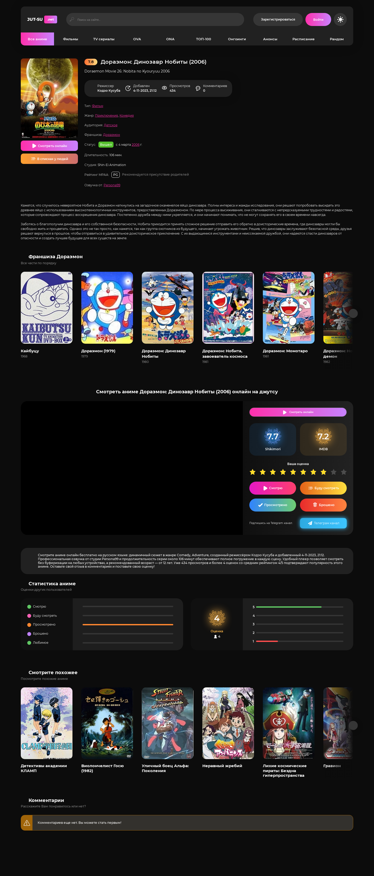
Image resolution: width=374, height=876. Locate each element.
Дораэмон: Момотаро (285, 350)
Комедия (126, 115)
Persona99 (112, 185)
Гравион (332, 765)
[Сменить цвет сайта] (340, 19)
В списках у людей (52, 159)
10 (345, 472)
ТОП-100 (203, 39)
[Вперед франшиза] (353, 313)
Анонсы (270, 39)
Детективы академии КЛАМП (44, 768)
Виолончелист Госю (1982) (102, 768)
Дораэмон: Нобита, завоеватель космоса (225, 353)
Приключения (106, 115)
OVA (137, 39)
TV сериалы (104, 39)
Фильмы (70, 39)
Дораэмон (111, 135)
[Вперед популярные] (353, 725)
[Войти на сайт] (318, 19)
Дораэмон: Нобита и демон (344, 353)
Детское (110, 125)
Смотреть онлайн (52, 146)
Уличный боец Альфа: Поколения (165, 768)
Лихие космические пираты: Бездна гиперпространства (285, 770)
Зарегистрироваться (278, 19)
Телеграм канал (326, 523)
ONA (170, 39)
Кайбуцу (30, 350)
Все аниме (37, 39)
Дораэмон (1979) (98, 350)
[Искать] (71, 19)
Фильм (97, 106)
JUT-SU (42, 19)
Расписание (303, 39)
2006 (135, 145)
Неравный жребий (222, 765)
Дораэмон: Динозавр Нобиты (164, 353)
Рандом (337, 39)
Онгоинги (237, 39)
